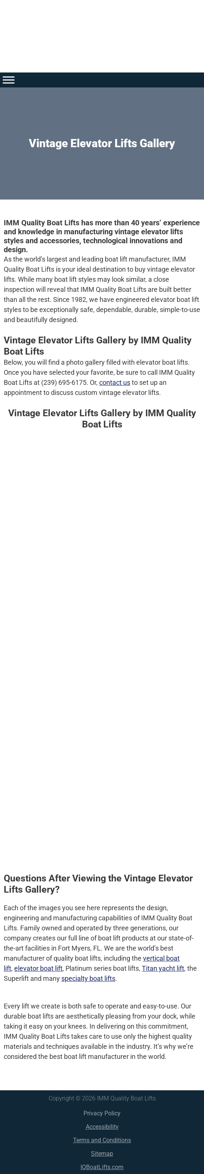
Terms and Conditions (102, 1140)
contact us (114, 382)
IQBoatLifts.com (102, 1167)
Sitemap (102, 1153)
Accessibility (102, 1126)
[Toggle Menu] (9, 79)
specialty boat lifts (88, 978)
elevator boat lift (38, 968)
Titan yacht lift (163, 968)
